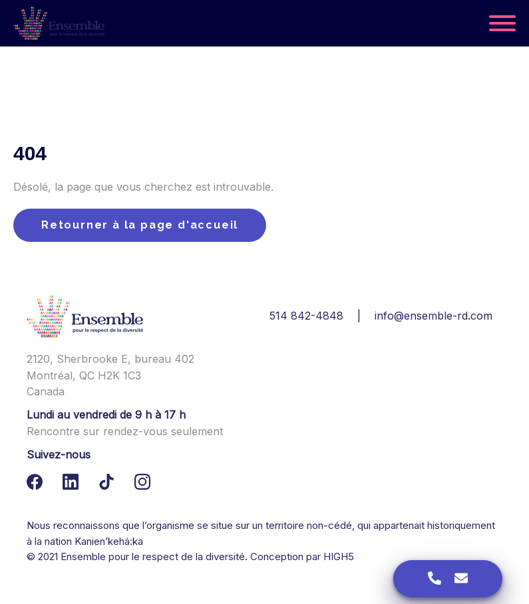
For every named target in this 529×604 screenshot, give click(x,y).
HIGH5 (338, 556)
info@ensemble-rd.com (433, 316)
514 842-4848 (306, 316)
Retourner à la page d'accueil (139, 225)
